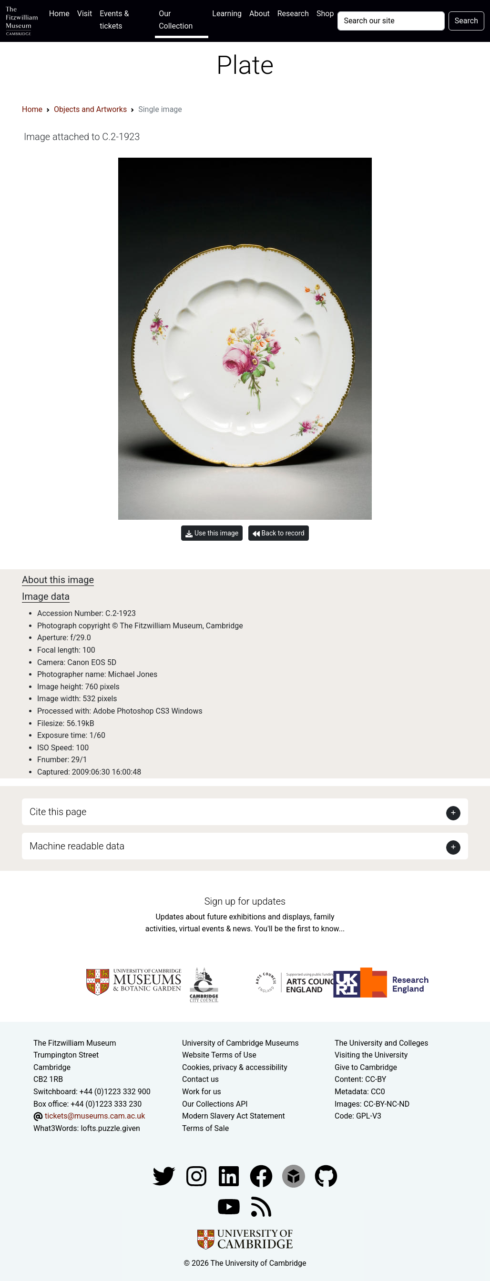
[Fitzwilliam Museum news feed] (261, 1206)
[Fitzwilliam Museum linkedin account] (262, 1175)
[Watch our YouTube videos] (230, 1206)
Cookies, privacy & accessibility (234, 1067)
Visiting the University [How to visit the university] (371, 1054)
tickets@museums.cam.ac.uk (95, 1115)
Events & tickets (114, 19)
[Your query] (390, 20)
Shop (325, 13)
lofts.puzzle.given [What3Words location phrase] (110, 1128)
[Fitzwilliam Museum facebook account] (230, 1175)
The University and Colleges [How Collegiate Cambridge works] (381, 1043)
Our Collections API (215, 1104)
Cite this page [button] (58, 811)
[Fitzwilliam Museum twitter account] (165, 1175)
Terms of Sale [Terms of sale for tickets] (205, 1128)
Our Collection (176, 19)
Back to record (278, 533)
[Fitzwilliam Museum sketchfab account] (294, 1175)
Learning (227, 13)
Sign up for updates (245, 901)
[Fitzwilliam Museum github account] (326, 1175)
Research (293, 13)
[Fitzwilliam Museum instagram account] (197, 1175)
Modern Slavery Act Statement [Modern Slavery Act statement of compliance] (233, 1115)
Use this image (211, 533)
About (259, 13)
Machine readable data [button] (77, 846)
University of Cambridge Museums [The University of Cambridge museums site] (240, 1043)
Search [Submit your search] (466, 20)
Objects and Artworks (90, 109)
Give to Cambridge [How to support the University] (366, 1067)
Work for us (201, 1091)
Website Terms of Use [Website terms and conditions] (219, 1054)
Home (61, 12)
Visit (84, 13)
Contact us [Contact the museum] (200, 1079)
